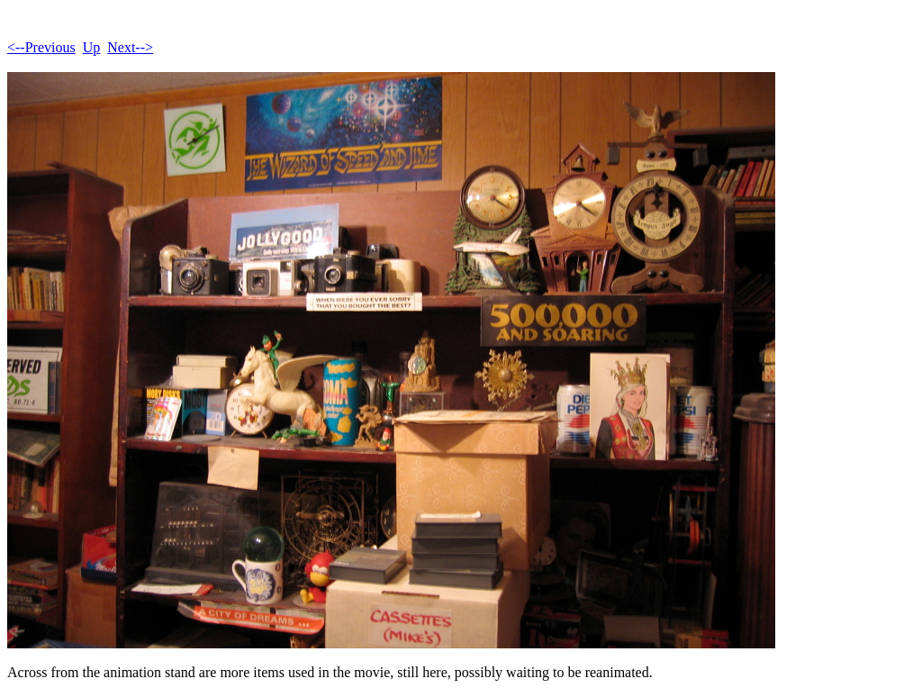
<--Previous (41, 47)
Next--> (130, 47)
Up (92, 47)
